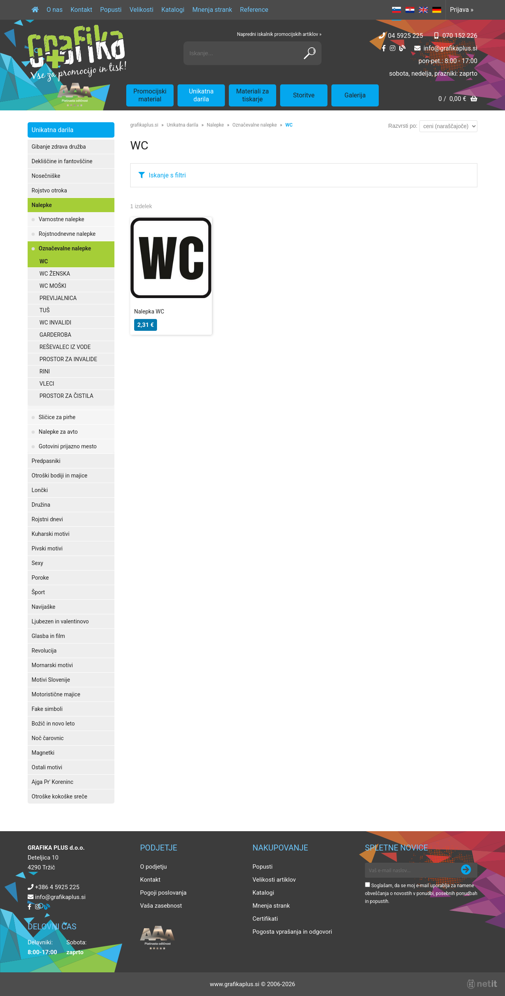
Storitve (303, 95)
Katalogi (173, 9)
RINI (44, 371)
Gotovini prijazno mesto (68, 446)
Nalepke (42, 205)
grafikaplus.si (144, 125)
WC (43, 261)
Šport (38, 592)
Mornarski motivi (52, 665)
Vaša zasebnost (161, 905)
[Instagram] (392, 48)
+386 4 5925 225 (57, 887)
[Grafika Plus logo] (77, 53)
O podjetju (153, 866)
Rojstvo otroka (49, 190)
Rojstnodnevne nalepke (67, 234)
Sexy (37, 563)
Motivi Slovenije (51, 680)
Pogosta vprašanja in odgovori (292, 931)
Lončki (40, 490)
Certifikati (265, 918)
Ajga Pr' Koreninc (52, 782)
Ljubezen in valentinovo (60, 621)
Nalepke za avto (58, 432)
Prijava (461, 9)
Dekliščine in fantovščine (62, 161)
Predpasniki (46, 461)
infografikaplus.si (450, 48)
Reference (254, 9)
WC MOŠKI (52, 286)
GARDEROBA (55, 335)
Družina (41, 505)
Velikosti (141, 9)
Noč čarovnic (48, 738)
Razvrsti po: (402, 126)
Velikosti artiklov (274, 879)
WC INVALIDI (55, 322)
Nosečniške (46, 176)
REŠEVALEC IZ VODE (65, 347)
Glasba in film (48, 636)
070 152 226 (459, 35)
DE (436, 10)
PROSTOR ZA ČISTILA (66, 396)
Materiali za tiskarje (252, 95)
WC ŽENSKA (54, 273)
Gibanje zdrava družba (59, 147)
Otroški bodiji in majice (59, 475)
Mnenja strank (212, 9)
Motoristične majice (56, 694)
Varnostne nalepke (61, 219)
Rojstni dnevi (47, 519)
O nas (55, 9)
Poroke (40, 577)
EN (423, 10)
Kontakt (81, 9)
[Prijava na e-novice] (465, 870)
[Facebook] (384, 48)
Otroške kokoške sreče (59, 796)
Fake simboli (47, 709)
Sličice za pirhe (57, 417)
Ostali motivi (47, 767)
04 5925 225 (405, 35)
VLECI (46, 383)
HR (410, 10)
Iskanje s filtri (167, 175)
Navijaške (43, 607)
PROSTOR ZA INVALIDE (68, 359)
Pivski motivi (47, 548)
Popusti (111, 9)
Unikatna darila (201, 95)
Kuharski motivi (50, 534)
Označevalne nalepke (65, 248)
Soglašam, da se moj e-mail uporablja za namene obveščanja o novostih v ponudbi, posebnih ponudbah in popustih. (421, 893)
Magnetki (43, 753)
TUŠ (44, 310)
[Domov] (35, 10)
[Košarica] (457, 99)
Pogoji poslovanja (163, 892)
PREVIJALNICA (58, 298)
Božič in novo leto (53, 723)
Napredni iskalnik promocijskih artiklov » (279, 34)
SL (396, 10)
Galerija (355, 95)
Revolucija (44, 650)
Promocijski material (149, 95)
